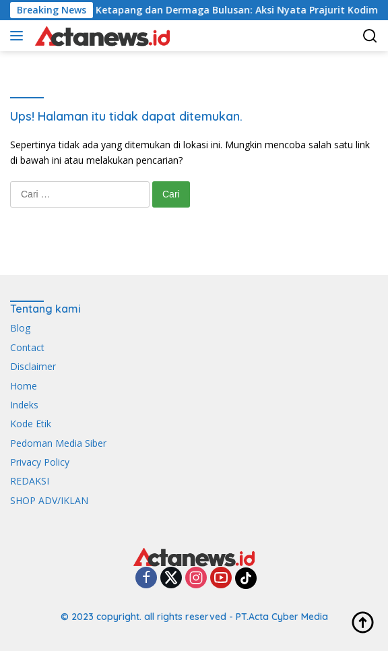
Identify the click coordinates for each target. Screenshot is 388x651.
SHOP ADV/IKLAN (49, 500)
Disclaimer (33, 366)
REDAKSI (29, 480)
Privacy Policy (39, 462)
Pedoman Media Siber (58, 443)
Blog (20, 327)
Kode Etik (30, 423)
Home (23, 385)
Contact (27, 347)
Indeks (24, 404)
